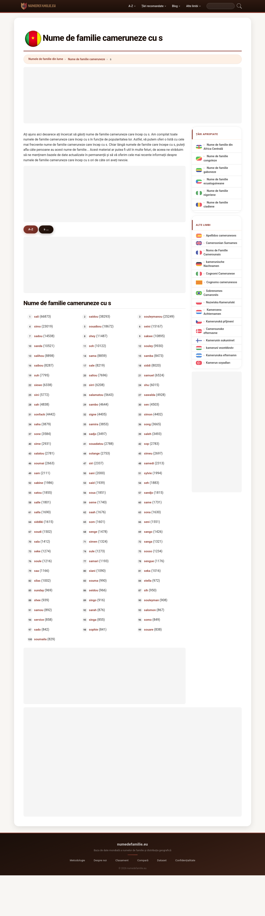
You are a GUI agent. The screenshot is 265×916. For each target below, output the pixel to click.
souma (93, 580)
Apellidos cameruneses (221, 235)
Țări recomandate (152, 6)
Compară (142, 860)
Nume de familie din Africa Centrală (218, 147)
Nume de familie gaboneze (216, 170)
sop (146, 443)
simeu (148, 453)
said (92, 483)
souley (148, 346)
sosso (148, 551)
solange (94, 453)
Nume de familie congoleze (216, 158)
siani (92, 571)
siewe (38, 385)
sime (37, 443)
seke (37, 551)
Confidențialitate (185, 860)
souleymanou (153, 316)
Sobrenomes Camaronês (213, 293)
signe (92, 414)
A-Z (130, 6)
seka (147, 571)
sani (92, 473)
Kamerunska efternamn (221, 355)
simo (37, 326)
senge (93, 532)
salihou (39, 355)
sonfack (39, 414)
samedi (149, 463)
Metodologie (77, 860)
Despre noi (100, 860)
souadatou (96, 443)
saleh (147, 434)
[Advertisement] (133, 95)
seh (146, 483)
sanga (148, 541)
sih (146, 590)
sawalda (149, 395)
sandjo (148, 492)
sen (146, 404)
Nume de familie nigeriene (216, 193)
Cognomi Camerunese (220, 273)
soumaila (40, 639)
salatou (39, 453)
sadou (38, 336)
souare (148, 629)
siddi (147, 365)
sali (36, 316)
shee (37, 600)
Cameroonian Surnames (221, 243)
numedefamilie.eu (132, 844)
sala (37, 541)
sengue (149, 561)
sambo (93, 404)
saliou (93, 375)
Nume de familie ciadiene (216, 204)
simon (148, 414)
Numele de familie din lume (46, 59)
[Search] (221, 6)
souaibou (95, 326)
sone (37, 434)
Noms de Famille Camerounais (216, 252)
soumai (39, 463)
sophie (93, 629)
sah (36, 404)
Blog (175, 6)
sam (37, 473)
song (147, 424)
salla (37, 512)
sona (147, 512)
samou (38, 610)
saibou (38, 365)
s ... (46, 229)
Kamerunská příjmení (220, 321)
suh (36, 375)
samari (93, 561)
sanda (38, 346)
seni (147, 522)
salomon (150, 610)
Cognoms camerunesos (221, 282)
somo (148, 620)
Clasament (122, 860)
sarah (93, 610)
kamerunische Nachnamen (214, 264)
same (147, 502)
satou (38, 492)
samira (93, 424)
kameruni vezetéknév (219, 348)
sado (37, 629)
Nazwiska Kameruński (220, 302)
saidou (93, 316)
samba (148, 355)
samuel (149, 375)
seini (147, 326)
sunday (39, 590)
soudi (37, 532)
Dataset (162, 860)
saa (36, 571)
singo (92, 600)
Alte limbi (192, 6)
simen (93, 541)
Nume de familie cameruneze (86, 59)
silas (37, 580)
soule (37, 561)
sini (36, 395)
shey (92, 336)
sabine (38, 483)
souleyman (151, 600)
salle (37, 502)
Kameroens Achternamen (212, 312)
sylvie (148, 473)
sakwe (148, 336)
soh (91, 346)
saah (92, 512)
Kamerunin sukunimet (220, 340)
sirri (91, 385)
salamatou (96, 395)
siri (91, 463)
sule (92, 551)
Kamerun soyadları (218, 363)
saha (37, 424)
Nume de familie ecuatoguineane (216, 181)
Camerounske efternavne (214, 331)
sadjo (92, 434)
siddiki (38, 522)
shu (146, 385)
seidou (93, 590)
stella (147, 580)
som (92, 522)
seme (92, 502)
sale (92, 365)
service (39, 620)
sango (148, 532)
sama (92, 355)
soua (92, 492)
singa (92, 620)
